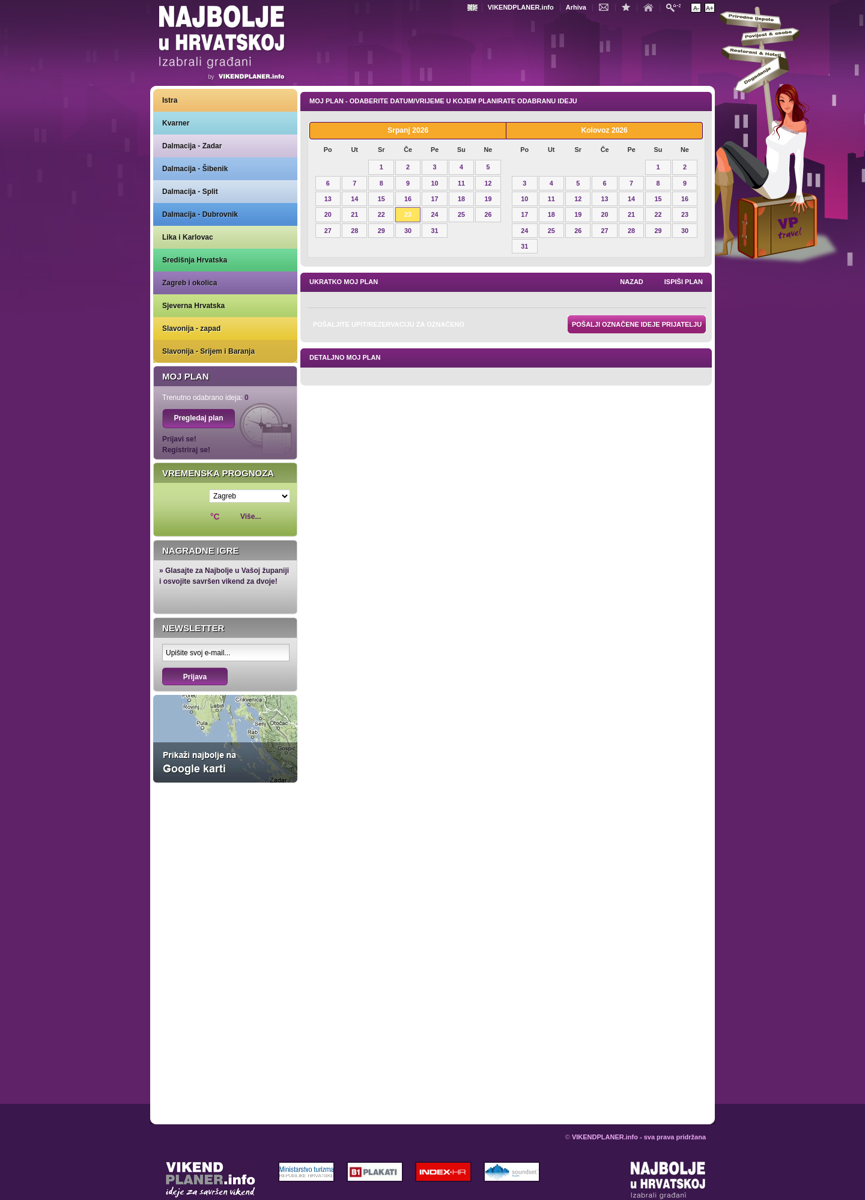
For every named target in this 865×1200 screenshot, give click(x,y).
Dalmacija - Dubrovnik (200, 214)
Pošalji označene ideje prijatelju (637, 324)
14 (354, 198)
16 (407, 198)
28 (354, 230)
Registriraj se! (186, 450)
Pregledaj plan (198, 418)
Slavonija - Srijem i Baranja (208, 351)
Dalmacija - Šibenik (195, 169)
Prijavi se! (179, 439)
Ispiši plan (683, 281)
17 (435, 198)
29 (381, 230)
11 (461, 183)
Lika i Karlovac (187, 237)
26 (487, 214)
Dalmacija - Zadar (192, 146)
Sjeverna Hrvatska (193, 306)
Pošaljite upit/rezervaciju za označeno (388, 324)
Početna (651, 6)
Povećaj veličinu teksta (710, 8)
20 (328, 214)
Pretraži (676, 7)
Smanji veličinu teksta (696, 8)
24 (435, 214)
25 (461, 214)
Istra (169, 100)
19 (487, 198)
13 (328, 198)
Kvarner (175, 123)
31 (435, 230)
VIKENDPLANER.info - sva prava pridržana (639, 1137)
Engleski (474, 7)
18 (461, 198)
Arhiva (576, 7)
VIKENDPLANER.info (521, 7)
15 (381, 198)
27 (328, 230)
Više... (250, 516)
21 (354, 214)
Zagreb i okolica (189, 283)
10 (435, 183)
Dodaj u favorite (629, 6)
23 (407, 214)
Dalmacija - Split (190, 191)
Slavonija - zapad (191, 328)
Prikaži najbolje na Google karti (225, 739)
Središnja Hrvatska (194, 260)
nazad (631, 281)
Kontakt (606, 6)
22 (381, 214)
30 (407, 230)
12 (487, 183)
